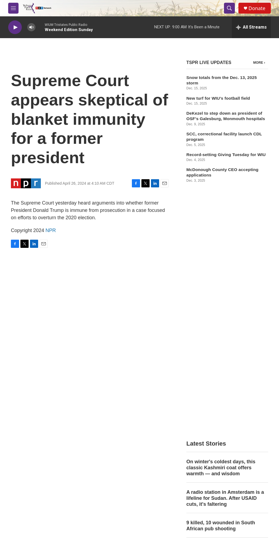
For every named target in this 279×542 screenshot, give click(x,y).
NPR (51, 230)
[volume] (31, 27)
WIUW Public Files (173, 458)
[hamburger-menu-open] (13, 8)
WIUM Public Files (172, 446)
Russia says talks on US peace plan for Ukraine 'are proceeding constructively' (223, 342)
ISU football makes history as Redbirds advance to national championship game (220, 373)
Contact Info (109, 446)
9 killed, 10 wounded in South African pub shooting (220, 284)
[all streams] (251, 27)
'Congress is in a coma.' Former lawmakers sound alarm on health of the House (225, 312)
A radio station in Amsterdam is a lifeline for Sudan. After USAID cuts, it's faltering (225, 257)
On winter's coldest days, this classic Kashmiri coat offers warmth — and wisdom (220, 226)
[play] (15, 27)
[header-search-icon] (229, 8)
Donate (256, 8)
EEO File (106, 458)
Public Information (230, 446)
